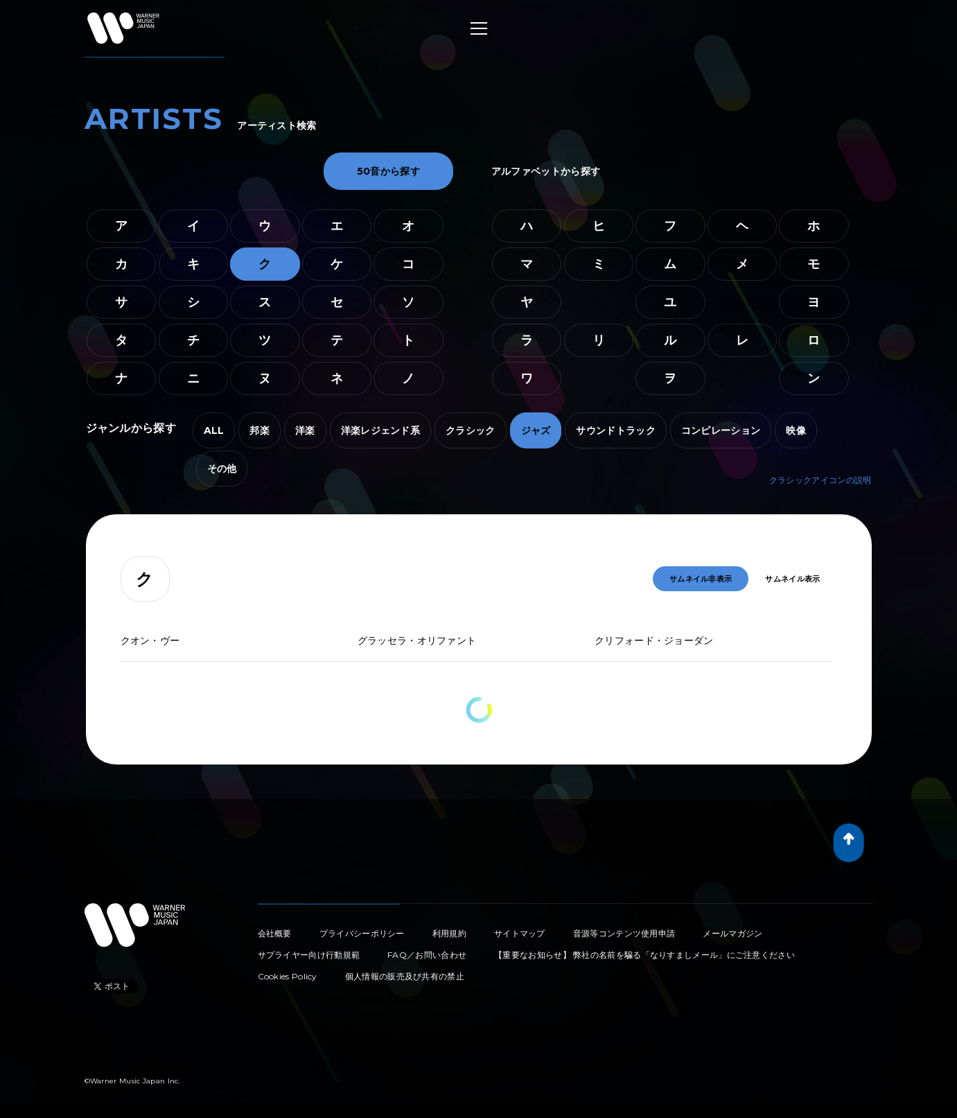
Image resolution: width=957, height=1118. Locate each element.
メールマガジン (732, 933)
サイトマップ (519, 933)
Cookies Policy (287, 976)
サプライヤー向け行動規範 (309, 955)
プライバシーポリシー (362, 933)
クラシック (470, 430)
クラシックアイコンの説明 (820, 480)
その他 (222, 468)
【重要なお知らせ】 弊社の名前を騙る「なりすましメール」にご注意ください (644, 955)
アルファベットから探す (545, 171)
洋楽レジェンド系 (380, 430)
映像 (796, 430)
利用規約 (449, 933)
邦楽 (259, 430)
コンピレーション (720, 430)
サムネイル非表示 (700, 579)
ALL (214, 430)
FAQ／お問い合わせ (426, 955)
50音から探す (388, 171)
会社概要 (275, 933)
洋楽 (305, 430)
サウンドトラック (615, 430)
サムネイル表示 (792, 579)
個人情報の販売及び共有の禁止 (404, 976)
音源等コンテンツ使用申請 (624, 933)
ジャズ (536, 430)
